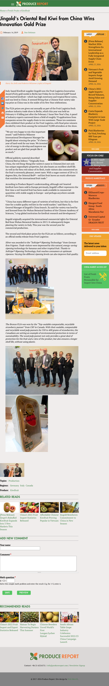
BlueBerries (94, 198)
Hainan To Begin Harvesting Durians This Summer (29, 627)
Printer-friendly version (2, 112)
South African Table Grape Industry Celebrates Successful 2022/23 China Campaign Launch (69, 633)
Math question (8, 577)
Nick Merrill (73, 679)
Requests (100, 186)
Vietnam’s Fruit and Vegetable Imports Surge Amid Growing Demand (96, 75)
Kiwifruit (14, 490)
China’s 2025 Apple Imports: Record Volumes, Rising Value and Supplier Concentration (96, 96)
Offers (89, 186)
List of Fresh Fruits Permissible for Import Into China (93, 278)
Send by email (2, 117)
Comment (5, 554)
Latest (89, 34)
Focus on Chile (95, 156)
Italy (22, 485)
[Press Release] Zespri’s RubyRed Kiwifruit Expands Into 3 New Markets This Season (8, 522)
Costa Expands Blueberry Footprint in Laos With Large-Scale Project (96, 117)
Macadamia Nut (96, 211)
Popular (100, 34)
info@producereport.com (57, 665)
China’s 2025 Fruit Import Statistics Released (29, 517)
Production (14, 480)
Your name (5, 545)
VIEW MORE (95, 149)
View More (95, 229)
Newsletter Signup (77, 665)
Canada (29, 485)
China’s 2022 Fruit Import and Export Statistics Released (9, 627)
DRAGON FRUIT (96, 222)
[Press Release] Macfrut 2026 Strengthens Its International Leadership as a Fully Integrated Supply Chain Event (96, 51)
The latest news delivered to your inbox (95, 245)
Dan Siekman (29, 32)
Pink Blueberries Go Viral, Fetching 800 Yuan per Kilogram (97, 135)
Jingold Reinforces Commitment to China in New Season (69, 519)
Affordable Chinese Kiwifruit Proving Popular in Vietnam (49, 517)
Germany (14, 485)
